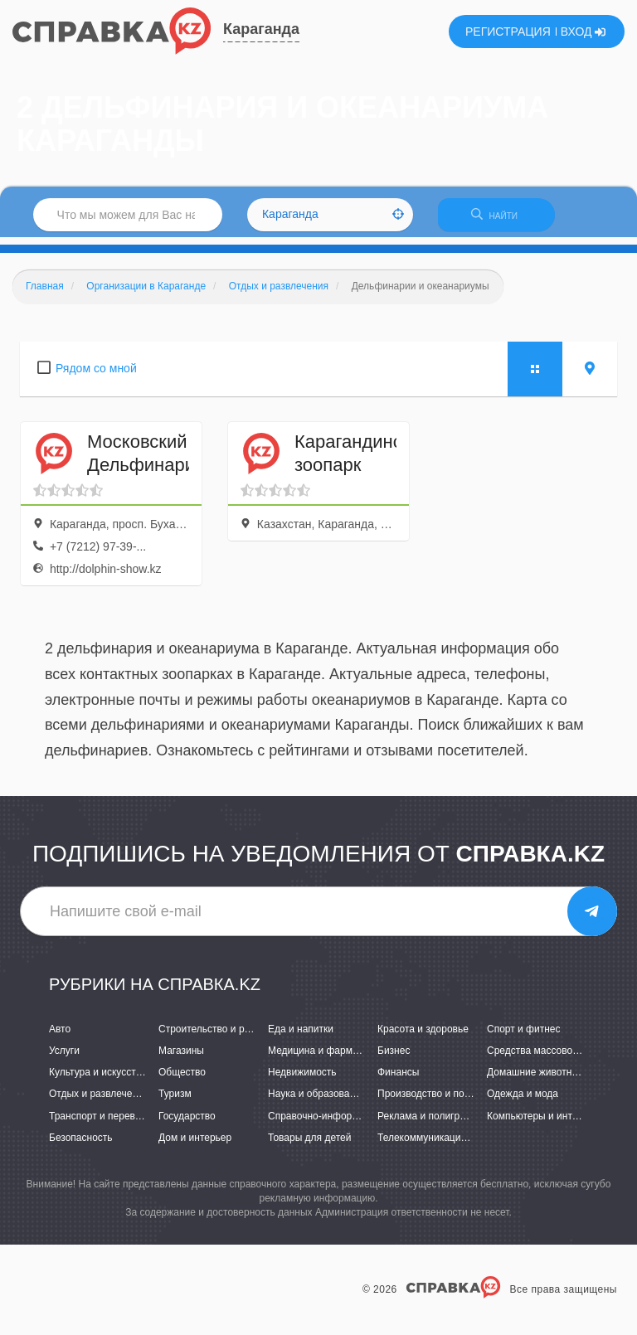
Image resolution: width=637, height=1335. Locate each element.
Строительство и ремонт (215, 1036)
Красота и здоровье (423, 1036)
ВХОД (583, 31)
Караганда (261, 29)
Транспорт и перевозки (102, 1123)
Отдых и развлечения (98, 1101)
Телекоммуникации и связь (440, 1144)
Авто (60, 1036)
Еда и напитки (300, 1036)
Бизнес (393, 1058)
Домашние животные (536, 1079)
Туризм (175, 1101)
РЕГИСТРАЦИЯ (508, 31)
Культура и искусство (98, 1079)
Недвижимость (302, 1079)
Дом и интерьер (194, 1144)
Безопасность (81, 1144)
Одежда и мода (522, 1101)
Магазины (181, 1058)
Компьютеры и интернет (543, 1123)
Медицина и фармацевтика (331, 1058)
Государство (187, 1123)
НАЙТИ (504, 219)
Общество (182, 1079)
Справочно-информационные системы (357, 1123)
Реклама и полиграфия (430, 1123)
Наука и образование (317, 1101)
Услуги (64, 1058)
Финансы (398, 1079)
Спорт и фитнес (524, 1036)
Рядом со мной (96, 374)
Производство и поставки (435, 1101)
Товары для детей (309, 1144)
